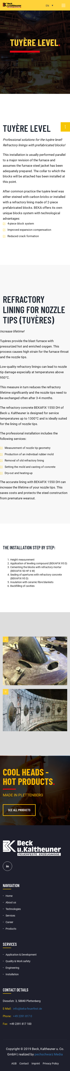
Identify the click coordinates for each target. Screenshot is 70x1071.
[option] (35, 47)
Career (9, 922)
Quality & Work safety (18, 961)
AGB (14, 1063)
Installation (12, 974)
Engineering (12, 967)
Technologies (13, 908)
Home (9, 895)
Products (11, 928)
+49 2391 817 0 (22, 1016)
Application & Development (21, 954)
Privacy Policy (51, 1063)
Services (10, 915)
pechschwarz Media (49, 1054)
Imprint (36, 1063)
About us (11, 902)
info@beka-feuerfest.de (27, 1008)
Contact (24, 1063)
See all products (19, 810)
